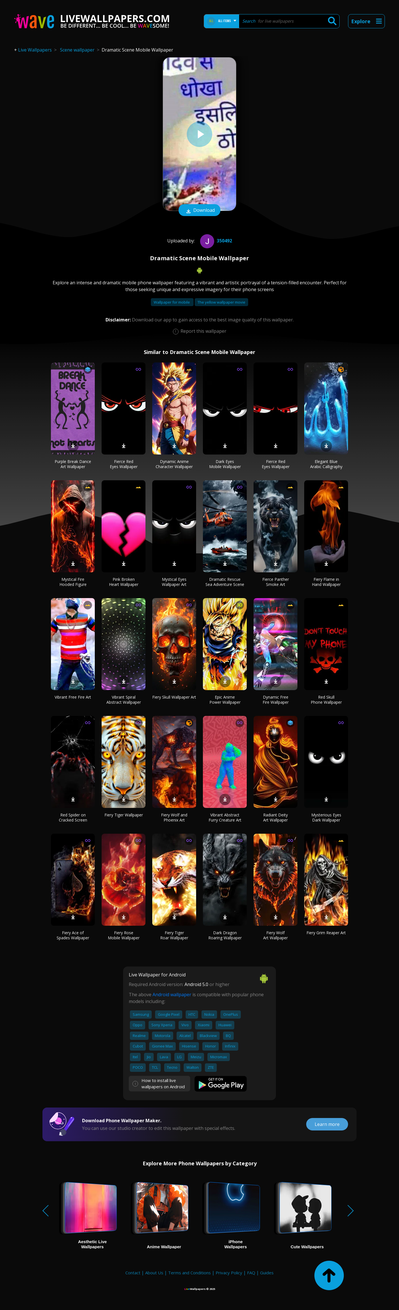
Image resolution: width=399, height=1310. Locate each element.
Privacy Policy (229, 1272)
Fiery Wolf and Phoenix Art (174, 817)
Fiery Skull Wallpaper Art (174, 697)
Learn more (327, 1124)
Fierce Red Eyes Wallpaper (124, 464)
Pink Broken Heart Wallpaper (123, 582)
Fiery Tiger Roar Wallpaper (174, 935)
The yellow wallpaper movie (221, 302)
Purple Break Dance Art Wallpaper (73, 464)
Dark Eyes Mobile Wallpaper (225, 464)
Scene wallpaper (77, 50)
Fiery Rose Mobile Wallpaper (124, 935)
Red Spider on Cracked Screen (73, 817)
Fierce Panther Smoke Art (275, 582)
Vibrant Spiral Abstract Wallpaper (123, 699)
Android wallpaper (172, 994)
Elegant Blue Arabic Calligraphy (326, 464)
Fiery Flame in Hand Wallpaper (326, 582)
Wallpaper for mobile (172, 302)
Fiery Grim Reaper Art (326, 932)
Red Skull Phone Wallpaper (326, 699)
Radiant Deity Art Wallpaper (275, 817)
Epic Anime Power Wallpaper (225, 699)
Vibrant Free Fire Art (73, 697)
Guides (267, 1272)
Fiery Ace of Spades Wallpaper (73, 935)
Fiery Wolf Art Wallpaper (275, 935)
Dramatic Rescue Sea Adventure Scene (224, 582)
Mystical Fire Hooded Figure (73, 582)
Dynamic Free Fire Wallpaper (276, 699)
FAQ (251, 1272)
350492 (215, 241)
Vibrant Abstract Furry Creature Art (225, 817)
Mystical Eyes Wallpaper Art (174, 582)
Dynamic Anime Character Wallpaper (174, 464)
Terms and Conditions (189, 1272)
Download (199, 210)
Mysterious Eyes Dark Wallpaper (326, 817)
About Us (154, 1272)
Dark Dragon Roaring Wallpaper (225, 935)
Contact (132, 1272)
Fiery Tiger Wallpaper (123, 815)
